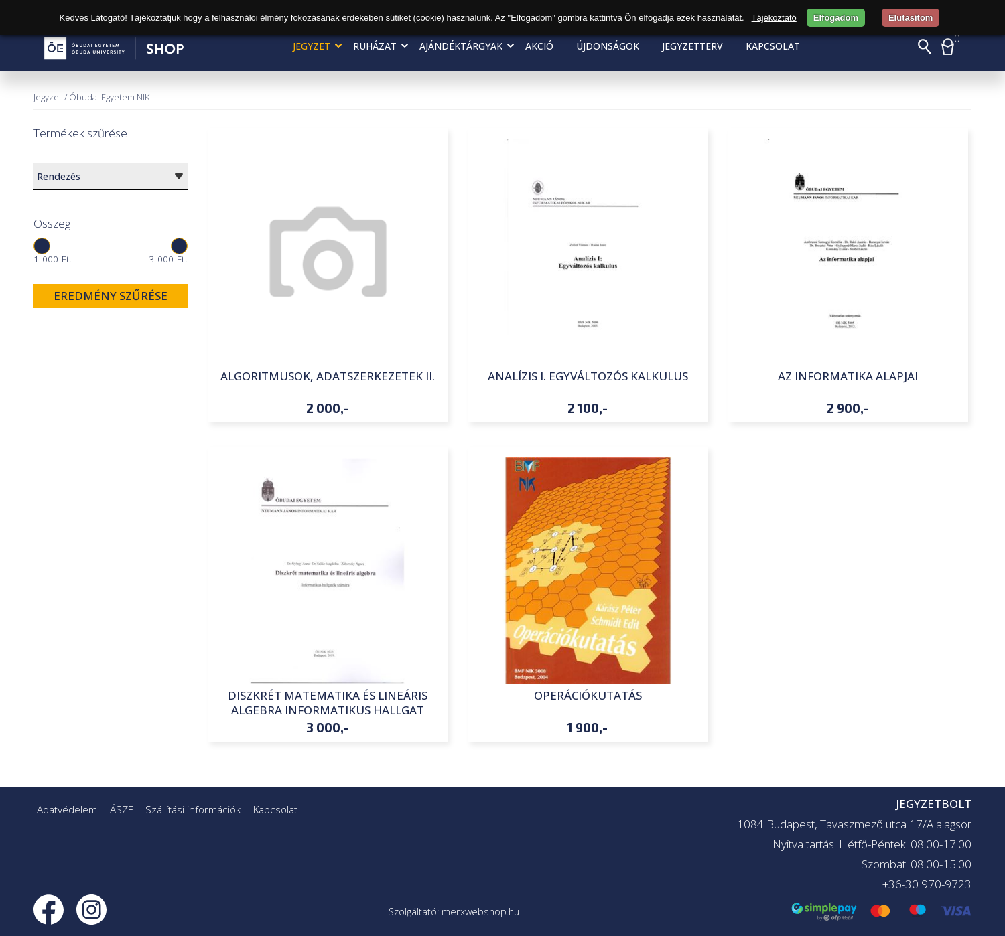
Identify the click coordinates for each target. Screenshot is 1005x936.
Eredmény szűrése (111, 295)
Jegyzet (311, 46)
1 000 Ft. (53, 259)
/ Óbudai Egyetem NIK (106, 97)
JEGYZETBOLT (934, 803)
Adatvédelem (67, 809)
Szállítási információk (193, 809)
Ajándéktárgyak (461, 46)
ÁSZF (121, 809)
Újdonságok (607, 46)
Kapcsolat (773, 46)
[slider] (42, 246)
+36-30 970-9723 (927, 884)
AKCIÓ (539, 46)
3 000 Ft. (168, 259)
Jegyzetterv (692, 46)
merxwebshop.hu (480, 911)
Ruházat (375, 46)
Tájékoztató (774, 18)
